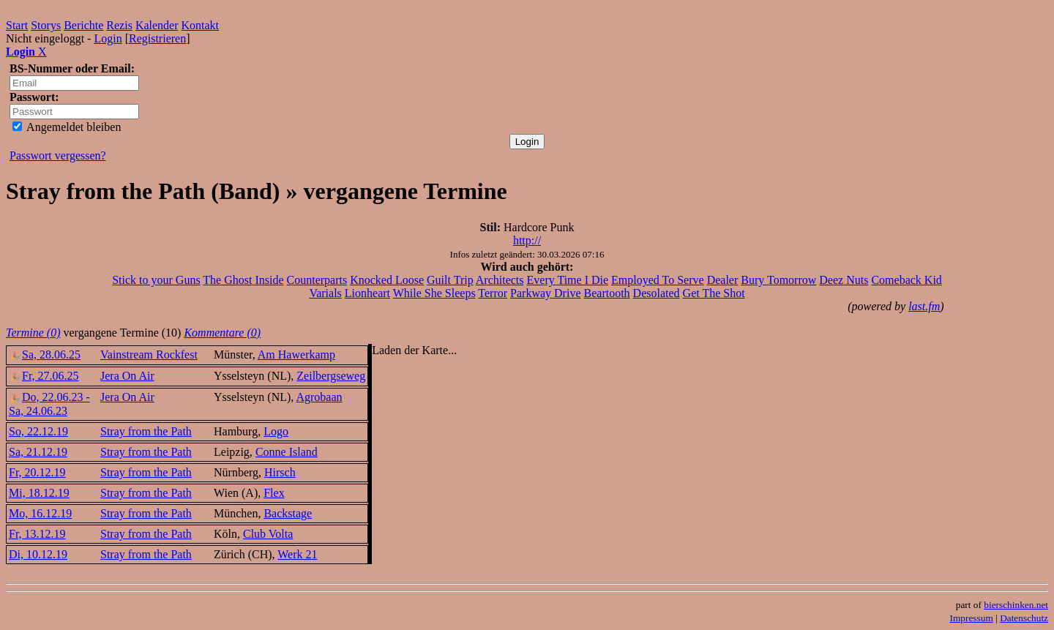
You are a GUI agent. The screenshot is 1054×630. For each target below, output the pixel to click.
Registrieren (157, 38)
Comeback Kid (906, 280)
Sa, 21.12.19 (38, 452)
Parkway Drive (545, 293)
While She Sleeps (434, 293)
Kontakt (201, 25)
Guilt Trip (450, 280)
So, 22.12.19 (38, 431)
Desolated (656, 293)
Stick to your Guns (156, 280)
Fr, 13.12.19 (37, 534)
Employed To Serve (657, 280)
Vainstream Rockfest (149, 354)
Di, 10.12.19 (38, 554)
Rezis (119, 25)
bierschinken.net (1016, 604)
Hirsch (280, 472)
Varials (325, 293)
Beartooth (607, 293)
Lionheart (367, 293)
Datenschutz (1024, 617)
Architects (500, 280)
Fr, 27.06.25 (44, 376)
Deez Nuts (843, 280)
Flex (274, 493)
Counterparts (317, 280)
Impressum (971, 617)
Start (17, 25)
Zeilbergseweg (330, 376)
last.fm (924, 306)
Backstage (288, 513)
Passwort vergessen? (58, 155)
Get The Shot (714, 293)
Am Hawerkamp (296, 354)
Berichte (83, 25)
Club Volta (268, 534)
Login (108, 38)
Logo (276, 431)
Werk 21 (297, 554)
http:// (527, 240)
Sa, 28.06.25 (45, 354)
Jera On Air (127, 376)
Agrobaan (319, 397)
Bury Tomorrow (778, 280)
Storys (46, 25)
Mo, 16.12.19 (40, 513)
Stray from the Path (146, 431)
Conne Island (286, 452)
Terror (492, 293)
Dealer (723, 280)
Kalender (157, 25)
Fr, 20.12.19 (37, 472)
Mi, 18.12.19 (39, 493)
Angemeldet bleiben (66, 127)
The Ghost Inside (243, 280)
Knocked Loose (387, 280)
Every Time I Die (568, 280)
